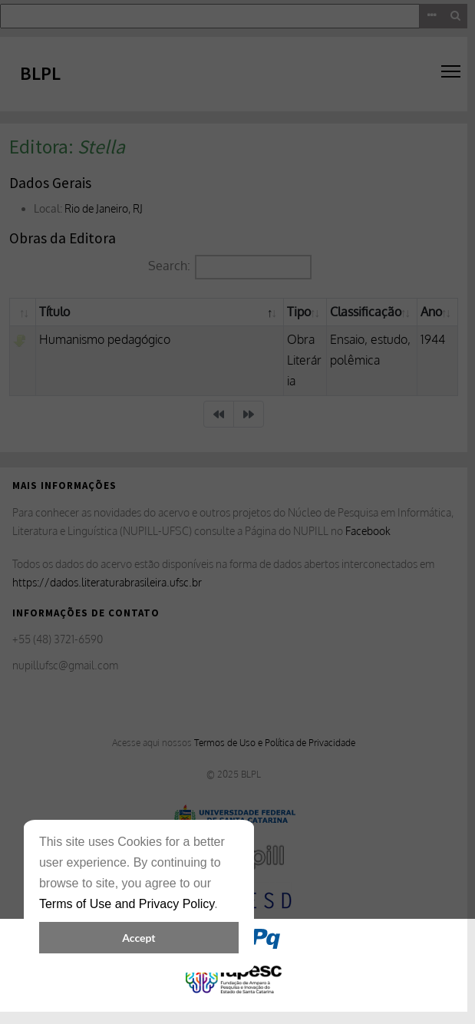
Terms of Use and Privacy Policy (126, 903)
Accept (138, 937)
